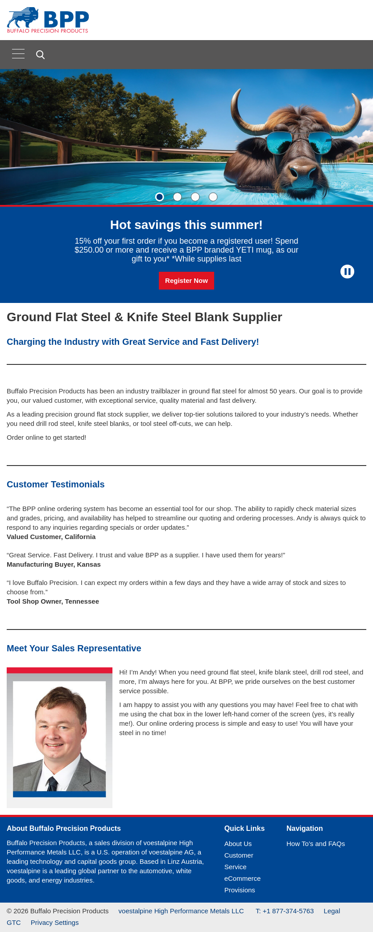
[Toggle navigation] (18, 53)
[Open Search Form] (42, 54)
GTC (14, 922)
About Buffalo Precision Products (64, 828)
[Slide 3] (195, 196)
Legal (332, 911)
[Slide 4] (213, 196)
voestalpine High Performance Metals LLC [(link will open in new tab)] (182, 911)
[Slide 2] (177, 196)
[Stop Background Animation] (347, 271)
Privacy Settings (55, 922)
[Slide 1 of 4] (186, 186)
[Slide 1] (159, 196)
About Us (238, 843)
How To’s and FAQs (315, 843)
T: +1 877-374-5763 (285, 911)
